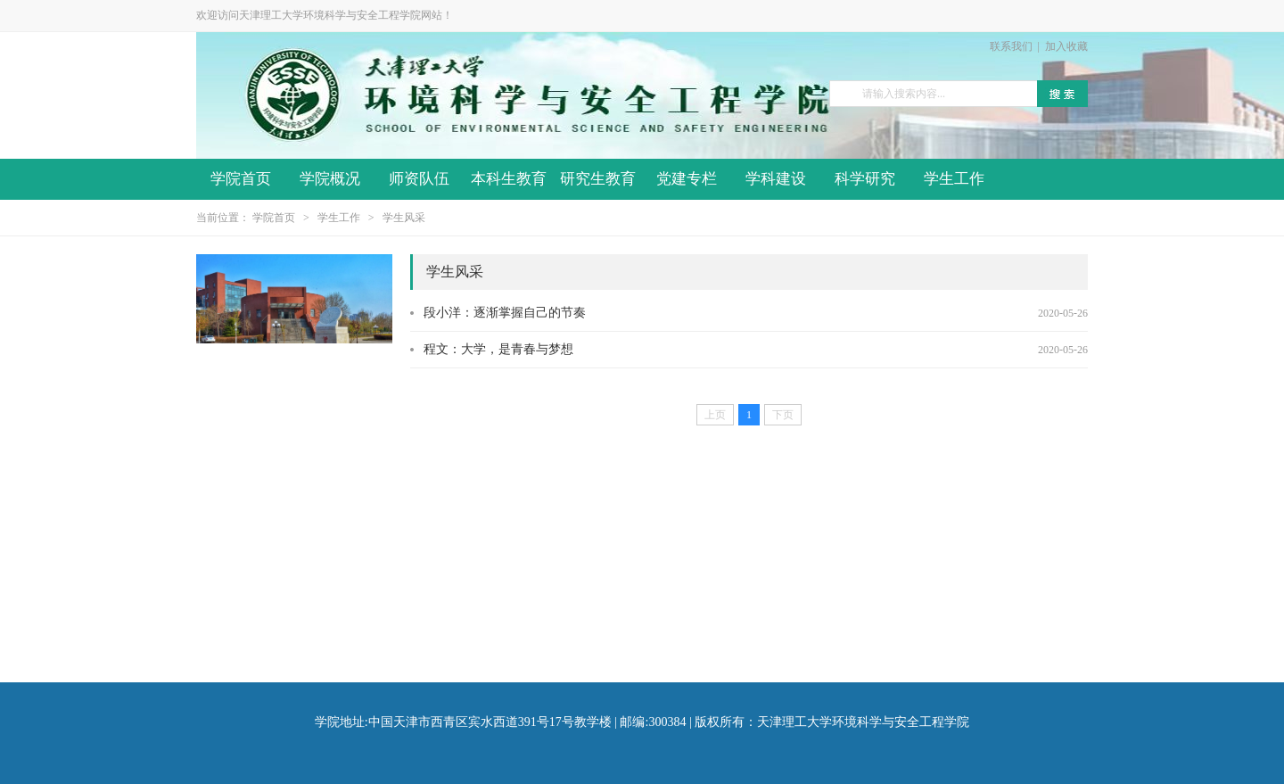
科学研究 (865, 178)
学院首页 (240, 178)
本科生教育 (509, 178)
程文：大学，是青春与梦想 (498, 349)
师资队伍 (419, 178)
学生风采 (404, 217)
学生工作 (954, 178)
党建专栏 (686, 178)
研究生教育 (598, 178)
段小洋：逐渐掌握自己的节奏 (505, 312)
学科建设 (775, 178)
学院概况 (330, 178)
